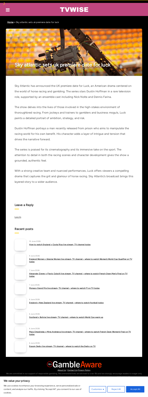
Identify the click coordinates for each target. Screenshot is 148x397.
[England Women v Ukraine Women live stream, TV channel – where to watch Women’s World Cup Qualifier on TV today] (20, 259)
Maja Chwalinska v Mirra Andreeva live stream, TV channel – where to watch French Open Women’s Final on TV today (80, 333)
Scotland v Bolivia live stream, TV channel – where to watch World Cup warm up (66, 317)
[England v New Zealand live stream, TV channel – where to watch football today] (20, 303)
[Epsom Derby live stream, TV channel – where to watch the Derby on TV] (20, 347)
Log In (18, 217)
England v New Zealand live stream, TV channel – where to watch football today (66, 303)
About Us (62, 370)
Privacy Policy (84, 370)
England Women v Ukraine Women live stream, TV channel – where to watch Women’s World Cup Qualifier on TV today (80, 260)
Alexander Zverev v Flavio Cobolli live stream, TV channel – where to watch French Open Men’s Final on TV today (78, 275)
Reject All (116, 389)
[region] (74, 387)
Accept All (135, 389)
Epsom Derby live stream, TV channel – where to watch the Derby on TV (62, 346)
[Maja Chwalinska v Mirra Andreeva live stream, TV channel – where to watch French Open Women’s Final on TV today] (20, 332)
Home (10, 22)
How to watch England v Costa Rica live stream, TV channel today (60, 244)
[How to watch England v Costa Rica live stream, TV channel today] (20, 245)
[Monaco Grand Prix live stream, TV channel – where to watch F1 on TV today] (20, 288)
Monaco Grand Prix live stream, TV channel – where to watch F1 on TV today (64, 288)
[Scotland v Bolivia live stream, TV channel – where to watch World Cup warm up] (20, 317)
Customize (96, 389)
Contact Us (72, 370)
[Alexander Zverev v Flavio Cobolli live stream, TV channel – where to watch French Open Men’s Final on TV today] (20, 274)
